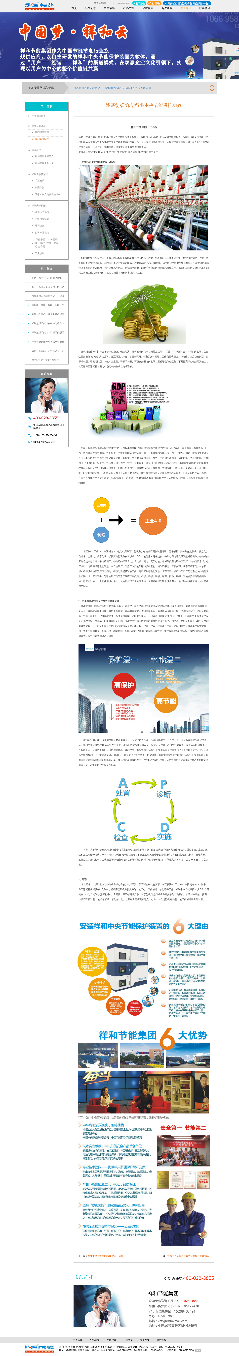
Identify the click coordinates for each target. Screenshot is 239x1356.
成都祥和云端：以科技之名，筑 (48, 350)
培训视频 (39, 225)
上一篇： (102, 1256)
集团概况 (36, 150)
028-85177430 (186, 1350)
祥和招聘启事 (39, 115)
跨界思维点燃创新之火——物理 (48, 296)
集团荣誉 (39, 187)
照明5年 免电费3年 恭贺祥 (45, 360)
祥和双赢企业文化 (44, 163)
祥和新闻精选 (42, 139)
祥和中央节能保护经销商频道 (74, 1346)
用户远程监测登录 (124, 3)
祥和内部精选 (39, 205)
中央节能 (109, 8)
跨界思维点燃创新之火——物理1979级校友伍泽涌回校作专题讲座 (112, 88)
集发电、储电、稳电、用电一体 (48, 305)
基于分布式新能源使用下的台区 (48, 287)
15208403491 (157, 1350)
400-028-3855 (124, 1350)
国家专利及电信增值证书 (48, 194)
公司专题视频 (42, 232)
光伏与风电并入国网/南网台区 (47, 277)
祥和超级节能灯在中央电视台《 (48, 323)
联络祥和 (204, 8)
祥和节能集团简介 (44, 156)
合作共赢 (166, 8)
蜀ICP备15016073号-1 (170, 1346)
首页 (74, 8)
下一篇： (183, 1256)
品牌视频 (148, 8)
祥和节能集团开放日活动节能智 (48, 341)
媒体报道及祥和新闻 (40, 88)
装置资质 (39, 180)
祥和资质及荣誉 (40, 174)
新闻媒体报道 (42, 132)
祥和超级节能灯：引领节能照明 (48, 332)
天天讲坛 (39, 253)
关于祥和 (185, 8)
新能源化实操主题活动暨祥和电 (48, 314)
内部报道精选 (42, 218)
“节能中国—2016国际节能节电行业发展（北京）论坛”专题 (48, 243)
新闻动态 (90, 8)
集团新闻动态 (39, 126)
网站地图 (143, 1346)
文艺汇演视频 (42, 211)
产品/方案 (128, 8)
